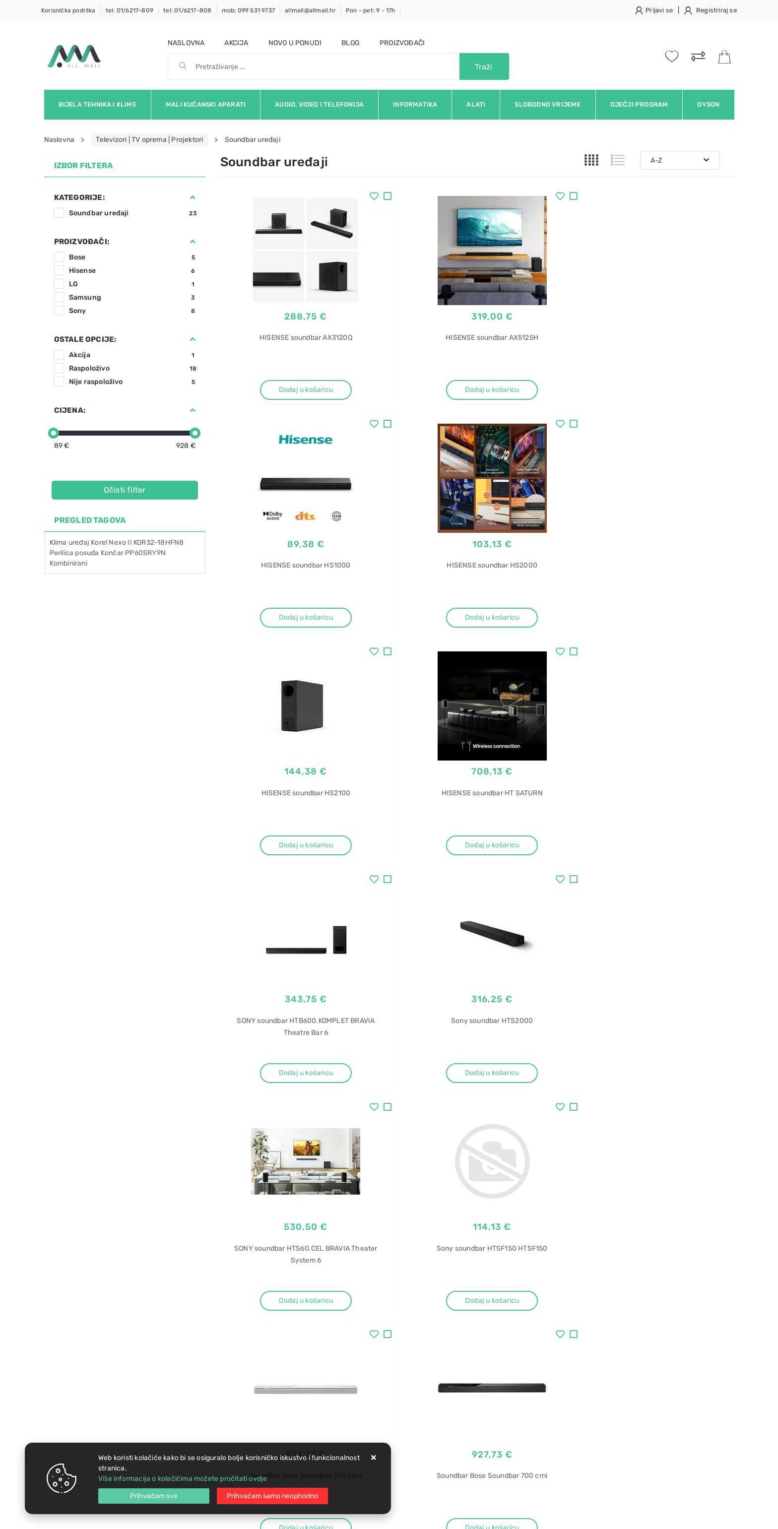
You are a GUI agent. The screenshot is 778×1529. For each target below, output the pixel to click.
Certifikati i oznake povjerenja (377, 1342)
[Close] (153, 1496)
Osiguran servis (245, 1342)
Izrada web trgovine (705, 1514)
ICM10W (585, 1315)
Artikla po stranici (553, 1119)
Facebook (498, 1204)
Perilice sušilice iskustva (612, 1436)
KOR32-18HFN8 (158, 542)
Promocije (346, 1327)
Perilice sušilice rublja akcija (618, 1384)
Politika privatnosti (359, 1297)
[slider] (53, 433)
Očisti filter (125, 490)
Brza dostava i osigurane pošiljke (273, 1327)
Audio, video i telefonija (319, 104)
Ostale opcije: (85, 339)
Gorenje (586, 1297)
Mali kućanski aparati (206, 104)
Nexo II (120, 542)
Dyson (708, 104)
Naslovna (186, 43)
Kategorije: (79, 197)
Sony (133, 311)
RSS (691, 1204)
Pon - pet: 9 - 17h (370, 10)
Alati (475, 104)
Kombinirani (68, 563)
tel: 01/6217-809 (129, 10)
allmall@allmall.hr (310, 10)
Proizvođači (402, 43)
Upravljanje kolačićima (257, 1356)
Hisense (133, 270)
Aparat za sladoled (603, 1280)
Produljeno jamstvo (361, 1312)
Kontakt (232, 1297)
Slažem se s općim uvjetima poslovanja (135, 1231)
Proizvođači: (81, 241)
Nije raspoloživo (133, 382)
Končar (112, 553)
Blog (350, 43)
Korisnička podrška (68, 10)
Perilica (62, 553)
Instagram (600, 1204)
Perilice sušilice (598, 1419)
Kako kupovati (243, 1312)
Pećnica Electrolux (603, 1349)
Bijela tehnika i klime (97, 104)
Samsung (133, 297)
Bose (133, 257)
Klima (58, 542)
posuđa (87, 553)
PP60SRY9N (145, 553)
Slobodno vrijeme (548, 104)
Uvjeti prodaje (243, 1282)
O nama (341, 1282)
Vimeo (650, 1204)
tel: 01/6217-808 (187, 10)
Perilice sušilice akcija (608, 1402)
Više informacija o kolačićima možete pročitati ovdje (182, 1478)
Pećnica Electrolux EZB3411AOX (625, 1332)
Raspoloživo (133, 368)
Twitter (548, 1204)
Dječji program (639, 104)
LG (133, 284)
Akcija (236, 43)
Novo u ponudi (295, 43)
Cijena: (69, 410)
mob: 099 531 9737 (248, 10)
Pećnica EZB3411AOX (608, 1367)
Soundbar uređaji (133, 213)
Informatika (415, 104)
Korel (99, 542)
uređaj (78, 542)
